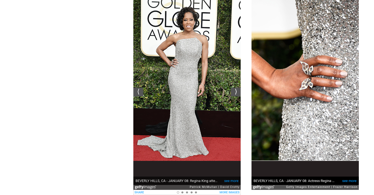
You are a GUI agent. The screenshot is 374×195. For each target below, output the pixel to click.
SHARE (139, 192)
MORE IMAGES (230, 192)
